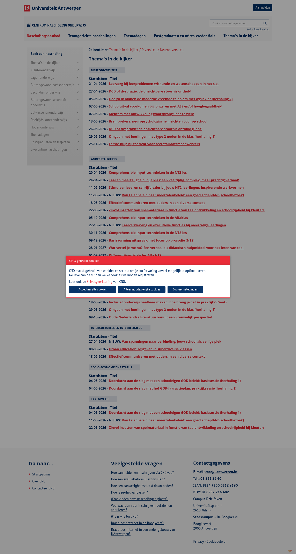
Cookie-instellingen (185, 289)
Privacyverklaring (99, 281)
